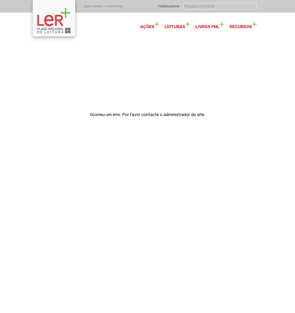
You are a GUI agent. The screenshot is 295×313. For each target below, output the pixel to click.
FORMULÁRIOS (168, 6)
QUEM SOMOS (94, 6)
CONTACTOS (114, 6)
